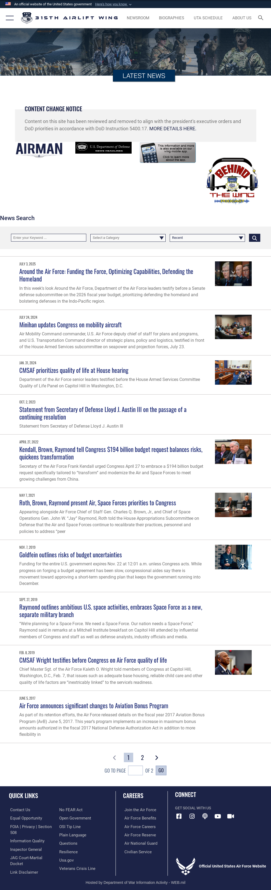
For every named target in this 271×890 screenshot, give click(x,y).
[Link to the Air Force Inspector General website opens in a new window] (23, 848)
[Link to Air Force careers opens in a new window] (137, 826)
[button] (114, 4)
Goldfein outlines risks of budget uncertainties (70, 554)
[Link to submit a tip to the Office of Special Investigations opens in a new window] (69, 826)
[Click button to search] (254, 238)
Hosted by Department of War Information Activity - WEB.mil (135, 878)
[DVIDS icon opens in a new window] (231, 816)
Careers (133, 795)
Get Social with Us (193, 808)
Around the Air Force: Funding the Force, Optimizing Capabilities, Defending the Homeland (106, 274)
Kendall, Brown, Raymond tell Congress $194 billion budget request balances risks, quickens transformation (110, 452)
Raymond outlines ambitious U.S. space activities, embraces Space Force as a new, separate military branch (110, 610)
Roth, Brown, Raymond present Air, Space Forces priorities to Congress (97, 502)
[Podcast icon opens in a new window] (205, 816)
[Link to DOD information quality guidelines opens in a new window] (25, 840)
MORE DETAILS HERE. (172, 128)
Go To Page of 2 (129, 771)
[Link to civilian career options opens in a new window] (135, 850)
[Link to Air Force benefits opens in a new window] (137, 818)
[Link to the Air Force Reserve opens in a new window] (137, 834)
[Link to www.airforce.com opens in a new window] (137, 809)
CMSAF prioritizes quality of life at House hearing (73, 370)
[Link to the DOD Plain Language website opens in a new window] (72, 834)
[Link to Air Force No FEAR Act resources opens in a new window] (69, 809)
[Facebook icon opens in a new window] (179, 816)
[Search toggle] (262, 18)
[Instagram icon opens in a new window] (192, 816)
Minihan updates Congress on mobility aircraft (70, 324)
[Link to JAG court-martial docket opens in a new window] (30, 856)
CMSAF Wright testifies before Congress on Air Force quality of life (93, 660)
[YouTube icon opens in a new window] (218, 816)
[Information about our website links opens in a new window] (21, 864)
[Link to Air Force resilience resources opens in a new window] (67, 850)
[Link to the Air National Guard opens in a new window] (138, 842)
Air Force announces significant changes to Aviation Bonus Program (93, 705)
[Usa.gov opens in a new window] (66, 859)
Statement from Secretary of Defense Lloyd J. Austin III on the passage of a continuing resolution (103, 413)
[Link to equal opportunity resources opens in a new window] (24, 818)
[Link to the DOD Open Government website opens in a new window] (74, 818)
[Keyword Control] (48, 238)
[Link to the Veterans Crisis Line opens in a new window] (75, 867)
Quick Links (23, 795)
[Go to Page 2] (142, 757)
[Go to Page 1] (128, 757)
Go (161, 770)
